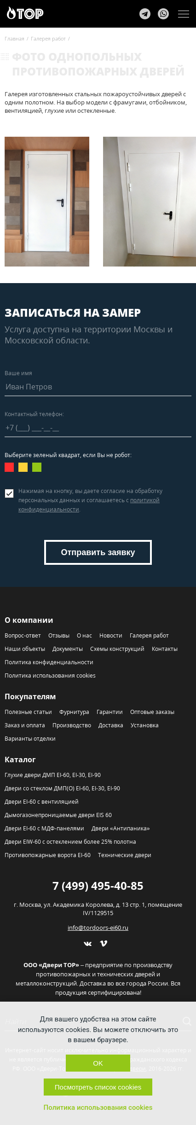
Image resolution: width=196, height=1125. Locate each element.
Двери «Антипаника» (121, 828)
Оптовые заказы (152, 712)
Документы (67, 649)
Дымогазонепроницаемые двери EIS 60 (58, 815)
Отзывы (58, 635)
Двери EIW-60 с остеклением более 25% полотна (70, 842)
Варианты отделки (30, 738)
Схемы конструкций (117, 649)
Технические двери (124, 855)
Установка (145, 725)
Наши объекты (25, 649)
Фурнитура (74, 712)
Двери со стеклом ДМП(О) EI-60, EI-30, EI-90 (62, 788)
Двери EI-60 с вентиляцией (42, 802)
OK (98, 1063)
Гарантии (110, 712)
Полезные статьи (28, 712)
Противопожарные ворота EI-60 (48, 855)
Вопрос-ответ (23, 635)
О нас (84, 635)
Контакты (165, 649)
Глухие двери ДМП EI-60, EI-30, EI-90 (53, 775)
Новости (110, 635)
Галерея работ (149, 635)
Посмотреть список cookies (98, 1087)
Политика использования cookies (50, 675)
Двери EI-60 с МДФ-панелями (44, 828)
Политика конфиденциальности (49, 662)
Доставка (110, 725)
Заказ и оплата (25, 725)
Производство (71, 725)
